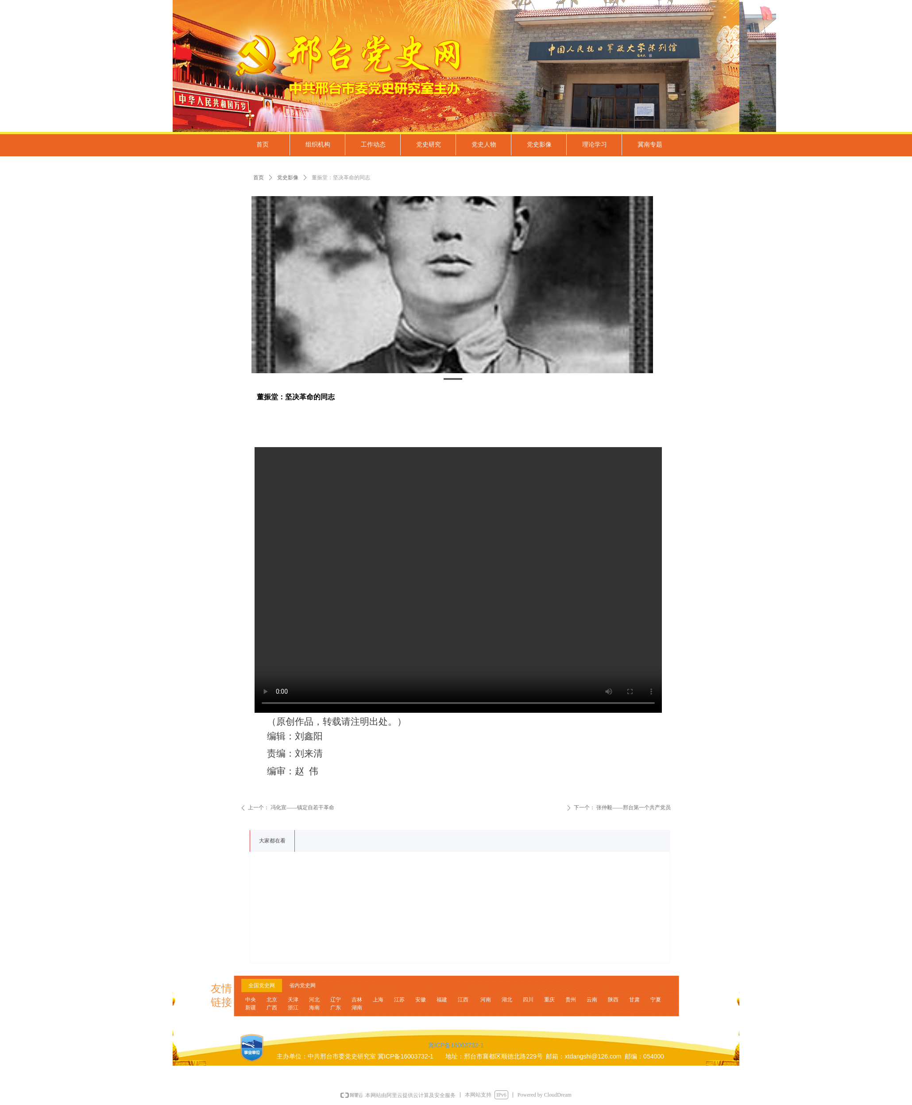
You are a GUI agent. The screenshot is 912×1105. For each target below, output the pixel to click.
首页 (258, 177)
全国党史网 (261, 985)
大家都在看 (272, 841)
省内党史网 (302, 985)
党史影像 (287, 177)
